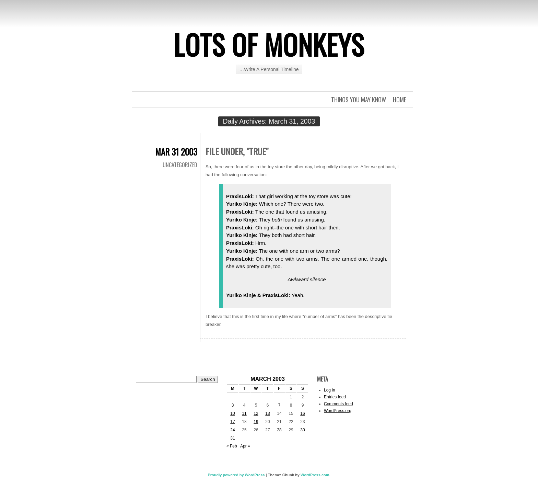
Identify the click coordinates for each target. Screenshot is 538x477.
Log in (329, 390)
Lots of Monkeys (269, 44)
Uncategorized (180, 165)
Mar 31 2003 (176, 151)
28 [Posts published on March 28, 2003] (279, 430)
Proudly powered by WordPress (236, 475)
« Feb (231, 446)
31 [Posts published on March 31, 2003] (232, 438)
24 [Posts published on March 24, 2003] (232, 430)
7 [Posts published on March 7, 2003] (279, 405)
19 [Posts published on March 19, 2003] (256, 421)
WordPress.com (315, 475)
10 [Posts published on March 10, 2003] (232, 413)
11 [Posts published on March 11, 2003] (244, 413)
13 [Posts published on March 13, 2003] (267, 413)
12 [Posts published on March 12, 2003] (256, 413)
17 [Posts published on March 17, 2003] (232, 421)
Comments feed (338, 403)
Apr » (245, 446)
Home (399, 99)
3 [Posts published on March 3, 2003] (233, 405)
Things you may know (358, 99)
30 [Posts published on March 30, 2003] (302, 430)
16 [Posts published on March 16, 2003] (302, 413)
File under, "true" (237, 151)
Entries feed (335, 397)
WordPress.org (337, 410)
